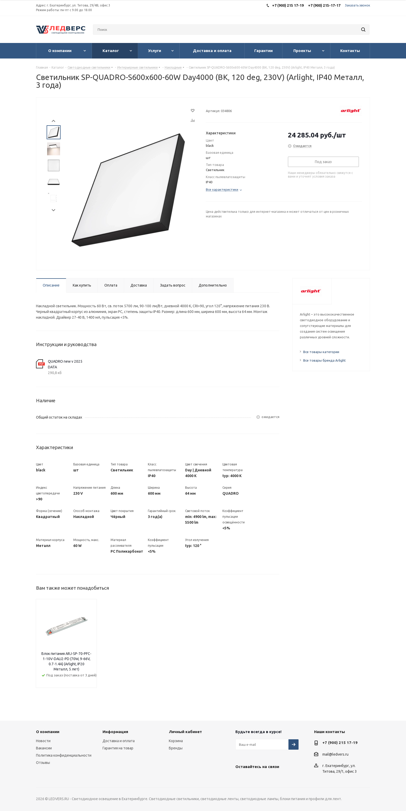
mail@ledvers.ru (335, 754)
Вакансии (44, 748)
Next (53, 210)
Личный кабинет (185, 731)
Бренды (176, 748)
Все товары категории (321, 352)
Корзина (176, 741)
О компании (47, 731)
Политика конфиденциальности (63, 755)
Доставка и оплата (119, 741)
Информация (115, 731)
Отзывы (43, 763)
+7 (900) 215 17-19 (340, 742)
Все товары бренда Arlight (324, 360)
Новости (43, 741)
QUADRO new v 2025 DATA (65, 364)
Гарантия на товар (118, 748)
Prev (53, 121)
